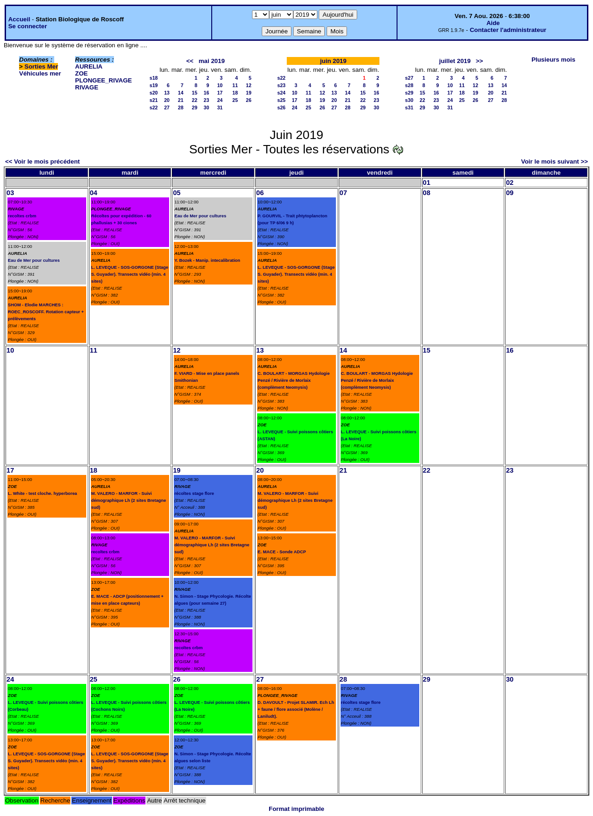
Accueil (19, 19)
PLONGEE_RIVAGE (103, 80)
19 (249, 92)
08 (426, 192)
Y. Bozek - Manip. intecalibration (207, 260)
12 (249, 85)
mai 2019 (212, 60)
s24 (282, 92)
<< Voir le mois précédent (42, 161)
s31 (409, 107)
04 (93, 192)
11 (235, 85)
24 (220, 100)
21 (180, 100)
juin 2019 (333, 60)
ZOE (81, 73)
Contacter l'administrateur (508, 29)
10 (220, 85)
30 (206, 107)
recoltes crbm (22, 216)
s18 (154, 78)
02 (509, 182)
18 (235, 92)
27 (167, 107)
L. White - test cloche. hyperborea (42, 493)
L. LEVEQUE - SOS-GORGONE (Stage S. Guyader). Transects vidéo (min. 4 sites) (129, 274)
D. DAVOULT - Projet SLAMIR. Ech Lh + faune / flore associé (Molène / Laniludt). (296, 709)
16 (206, 92)
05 (176, 192)
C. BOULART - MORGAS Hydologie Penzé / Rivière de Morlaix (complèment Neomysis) (293, 380)
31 (220, 107)
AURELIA (88, 66)
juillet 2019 (455, 60)
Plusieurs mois (553, 59)
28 (180, 107)
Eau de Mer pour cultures (34, 260)
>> (479, 60)
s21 (154, 100)
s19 (154, 85)
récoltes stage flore (194, 493)
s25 (282, 100)
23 (206, 100)
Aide (493, 22)
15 (194, 92)
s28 (409, 85)
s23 (282, 85)
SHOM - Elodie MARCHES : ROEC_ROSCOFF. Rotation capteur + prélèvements (46, 312)
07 (343, 192)
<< (190, 60)
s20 (154, 92)
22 (194, 100)
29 (194, 107)
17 (220, 92)
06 (260, 192)
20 (167, 100)
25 (235, 100)
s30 (409, 100)
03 (10, 192)
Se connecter (27, 26)
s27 (409, 78)
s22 (154, 107)
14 (180, 92)
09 (509, 192)
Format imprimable (296, 808)
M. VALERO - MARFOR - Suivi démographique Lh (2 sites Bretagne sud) (128, 500)
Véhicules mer (40, 73)
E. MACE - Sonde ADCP (282, 552)
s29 (409, 92)
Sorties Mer (41, 66)
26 (249, 100)
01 (426, 182)
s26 (282, 107)
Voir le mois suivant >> (554, 161)
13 (167, 92)
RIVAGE (86, 87)
